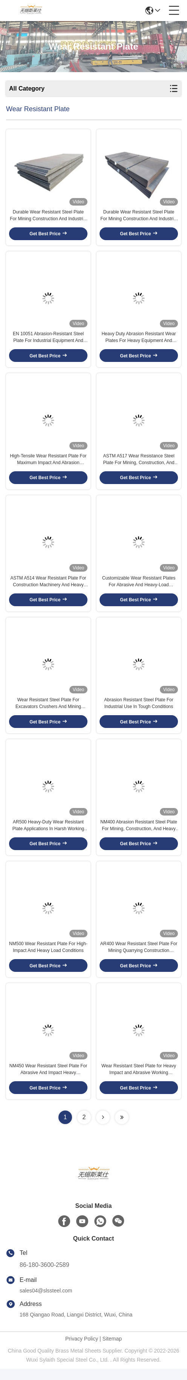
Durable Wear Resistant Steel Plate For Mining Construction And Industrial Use (48, 216)
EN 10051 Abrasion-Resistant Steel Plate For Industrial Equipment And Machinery (48, 340)
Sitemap (112, 1350)
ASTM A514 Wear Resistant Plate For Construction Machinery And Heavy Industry (48, 587)
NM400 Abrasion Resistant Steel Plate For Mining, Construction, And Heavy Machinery (138, 834)
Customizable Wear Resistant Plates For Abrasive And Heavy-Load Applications (139, 587)
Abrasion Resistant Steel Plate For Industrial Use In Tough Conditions (138, 710)
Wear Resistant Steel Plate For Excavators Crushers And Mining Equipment (48, 710)
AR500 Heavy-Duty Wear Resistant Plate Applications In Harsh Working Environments (48, 834)
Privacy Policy (81, 1350)
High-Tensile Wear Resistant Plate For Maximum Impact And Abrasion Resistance (48, 463)
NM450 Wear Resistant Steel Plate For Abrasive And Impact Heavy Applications (48, 1080)
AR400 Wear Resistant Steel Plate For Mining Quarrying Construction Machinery (139, 957)
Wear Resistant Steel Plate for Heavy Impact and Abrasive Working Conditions (138, 1080)
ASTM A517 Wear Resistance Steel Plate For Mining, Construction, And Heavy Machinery (138, 463)
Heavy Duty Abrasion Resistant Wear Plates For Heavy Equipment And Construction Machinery (138, 340)
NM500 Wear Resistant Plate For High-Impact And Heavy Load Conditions (48, 957)
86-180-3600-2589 (44, 1276)
